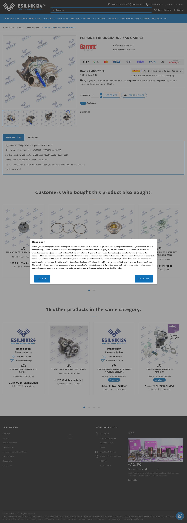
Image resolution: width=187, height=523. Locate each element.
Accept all (143, 279)
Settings (42, 279)
